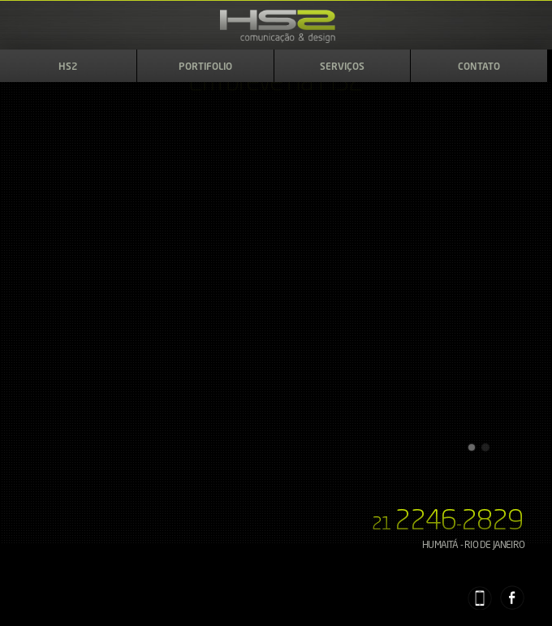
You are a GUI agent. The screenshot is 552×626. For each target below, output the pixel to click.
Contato (479, 67)
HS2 (68, 67)
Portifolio (205, 67)
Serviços (342, 67)
